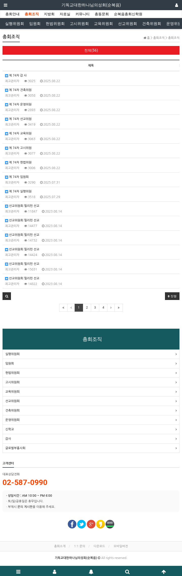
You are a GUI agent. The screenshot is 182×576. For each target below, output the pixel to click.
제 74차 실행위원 (18, 191)
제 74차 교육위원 (18, 133)
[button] (7, 296)
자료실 (65, 14)
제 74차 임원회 (17, 177)
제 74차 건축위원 (18, 90)
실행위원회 (14, 23)
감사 (8, 438)
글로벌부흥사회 (15, 448)
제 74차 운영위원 (18, 104)
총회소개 (59, 546)
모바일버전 (121, 546)
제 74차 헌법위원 (18, 162)
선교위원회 (127, 23)
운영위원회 (12, 419)
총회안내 (12, 14)
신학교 (9, 429)
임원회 (35, 23)
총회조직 (32, 14)
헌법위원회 (55, 23)
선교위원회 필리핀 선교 (22, 206)
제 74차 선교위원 (18, 119)
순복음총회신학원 (128, 14)
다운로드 (99, 546)
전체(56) (91, 50)
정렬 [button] (172, 296)
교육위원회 (103, 23)
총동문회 (102, 14)
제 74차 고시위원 (18, 148)
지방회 (49, 14)
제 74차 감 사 (16, 75)
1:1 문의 (79, 546)
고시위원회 (79, 23)
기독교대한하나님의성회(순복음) (91, 5)
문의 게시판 (24, 506)
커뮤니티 (82, 14)
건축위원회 (151, 23)
